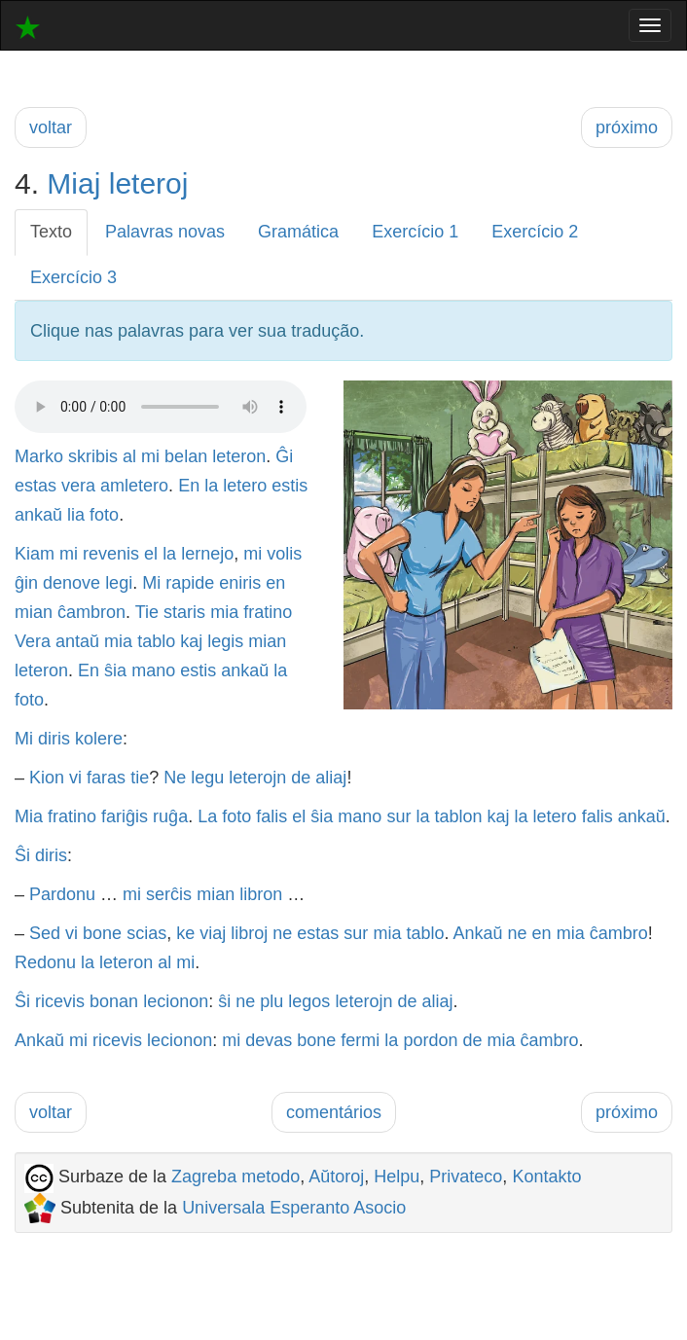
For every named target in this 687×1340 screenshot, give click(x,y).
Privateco (465, 1176)
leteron (239, 456)
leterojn (257, 777)
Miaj (73, 183)
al (129, 456)
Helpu (396, 1176)
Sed (44, 933)
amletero (134, 485)
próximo (627, 127)
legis (225, 641)
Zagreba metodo (235, 1176)
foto (104, 515)
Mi (151, 583)
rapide (189, 583)
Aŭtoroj (336, 1176)
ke (185, 933)
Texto (51, 231)
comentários (333, 1112)
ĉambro (619, 933)
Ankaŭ (477, 933)
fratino (267, 612)
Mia (29, 816)
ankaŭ (38, 515)
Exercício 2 (534, 231)
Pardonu (62, 894)
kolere (99, 738)
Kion (46, 777)
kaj (191, 641)
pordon (430, 1040)
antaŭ (77, 641)
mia (224, 612)
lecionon (175, 1001)
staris (184, 612)
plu (271, 1001)
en (275, 583)
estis (289, 485)
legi (118, 583)
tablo (156, 641)
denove (71, 583)
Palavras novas (165, 231)
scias (146, 933)
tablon (458, 816)
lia (76, 515)
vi (75, 777)
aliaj (330, 777)
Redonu (45, 962)
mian (34, 612)
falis (271, 816)
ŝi (224, 1001)
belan (185, 456)
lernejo (207, 553)
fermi (360, 1040)
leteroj (149, 183)
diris (54, 738)
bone (102, 933)
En (188, 485)
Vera (33, 641)
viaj (212, 933)
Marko (39, 456)
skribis (93, 456)
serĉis (169, 894)
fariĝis (124, 816)
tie (139, 777)
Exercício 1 (415, 231)
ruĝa (170, 816)
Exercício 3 (73, 277)
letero (245, 485)
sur (398, 816)
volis (284, 553)
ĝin (26, 583)
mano (153, 670)
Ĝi (284, 456)
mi (150, 456)
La (207, 816)
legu (207, 777)
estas (35, 485)
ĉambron (91, 612)
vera (78, 485)
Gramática (298, 231)
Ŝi (22, 855)
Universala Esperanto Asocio (294, 1207)
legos (309, 1001)
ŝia (115, 670)
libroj (249, 933)
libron (260, 894)
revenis (111, 553)
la (211, 485)
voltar (50, 127)
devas (268, 1040)
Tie (147, 612)
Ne (174, 777)
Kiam (34, 553)
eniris (240, 583)
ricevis (60, 1001)
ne (282, 933)
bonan (114, 1001)
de (300, 777)
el (151, 553)
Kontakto (546, 1176)
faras (106, 777)
